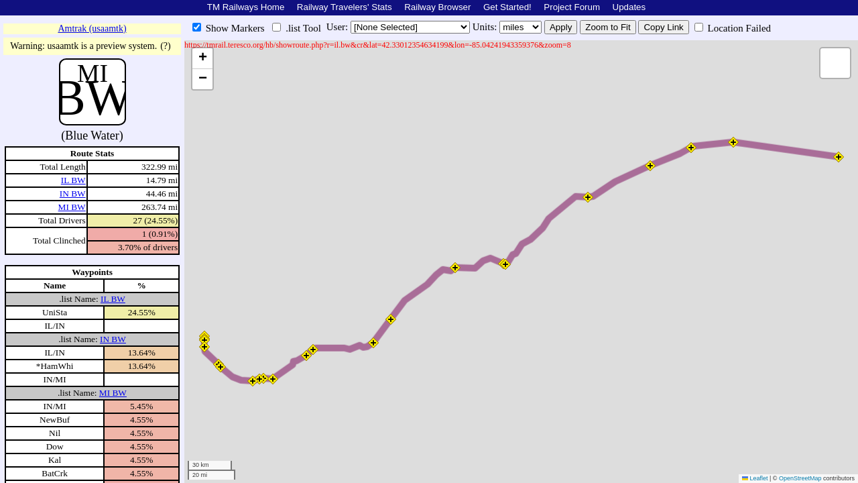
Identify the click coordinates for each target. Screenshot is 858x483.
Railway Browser (437, 7)
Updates (629, 7)
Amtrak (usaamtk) (92, 28)
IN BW (73, 194)
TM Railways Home (246, 7)
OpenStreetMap (800, 478)
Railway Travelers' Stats (344, 7)
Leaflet (755, 478)
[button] (204, 340)
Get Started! (507, 7)
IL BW (73, 180)
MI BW (72, 207)
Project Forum (572, 7)
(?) (165, 46)
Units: (486, 26)
